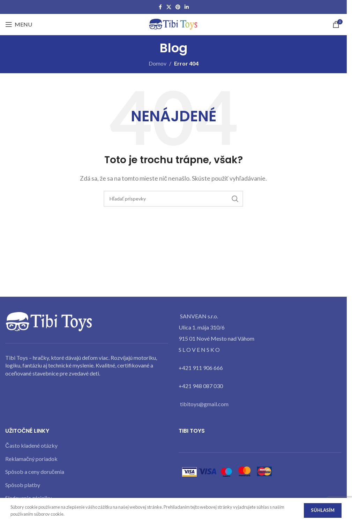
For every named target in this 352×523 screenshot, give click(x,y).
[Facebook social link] (160, 7)
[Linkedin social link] (186, 7)
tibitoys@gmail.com (204, 404)
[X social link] (168, 7)
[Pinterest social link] (177, 7)
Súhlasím (323, 510)
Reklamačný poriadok (31, 458)
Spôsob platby (22, 485)
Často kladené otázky (31, 445)
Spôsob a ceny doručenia (34, 471)
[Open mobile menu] (19, 24)
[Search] (173, 199)
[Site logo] (173, 23)
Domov (157, 63)
